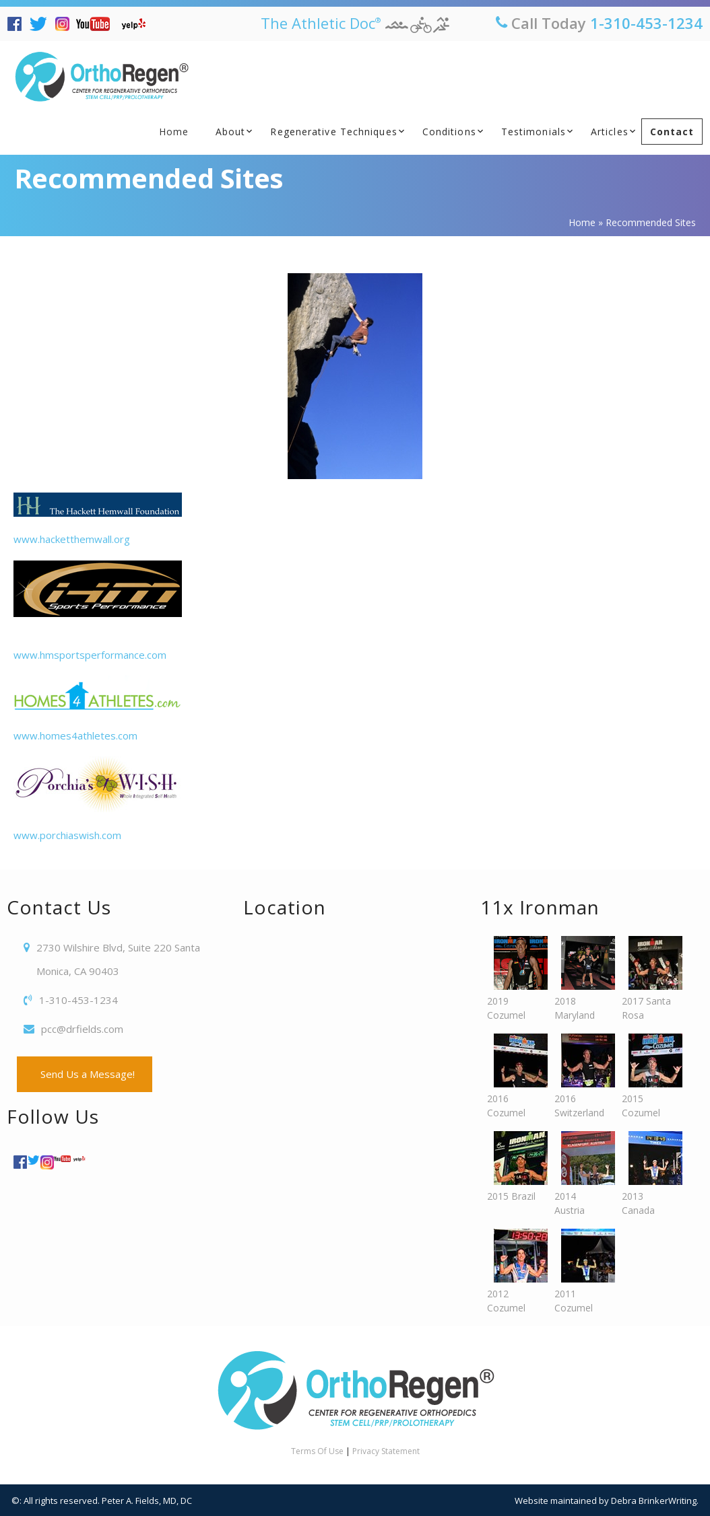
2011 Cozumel (581, 1271)
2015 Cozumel (649, 1076)
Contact (672, 131)
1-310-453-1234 (646, 23)
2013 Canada (649, 1174)
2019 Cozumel (514, 978)
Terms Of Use (317, 1451)
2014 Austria (581, 1174)
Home (174, 131)
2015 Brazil (514, 1166)
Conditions (449, 131)
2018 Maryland (581, 978)
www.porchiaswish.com (97, 799)
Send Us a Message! (85, 1074)
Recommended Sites (149, 177)
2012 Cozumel (514, 1271)
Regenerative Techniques (333, 131)
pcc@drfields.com (82, 1029)
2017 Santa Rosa (649, 978)
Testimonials (533, 131)
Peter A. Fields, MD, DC (147, 1500)
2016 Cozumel (514, 1076)
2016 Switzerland (581, 1076)
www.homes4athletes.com (97, 709)
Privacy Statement (386, 1451)
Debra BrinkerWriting (654, 1500)
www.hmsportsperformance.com (97, 611)
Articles (609, 131)
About (231, 131)
